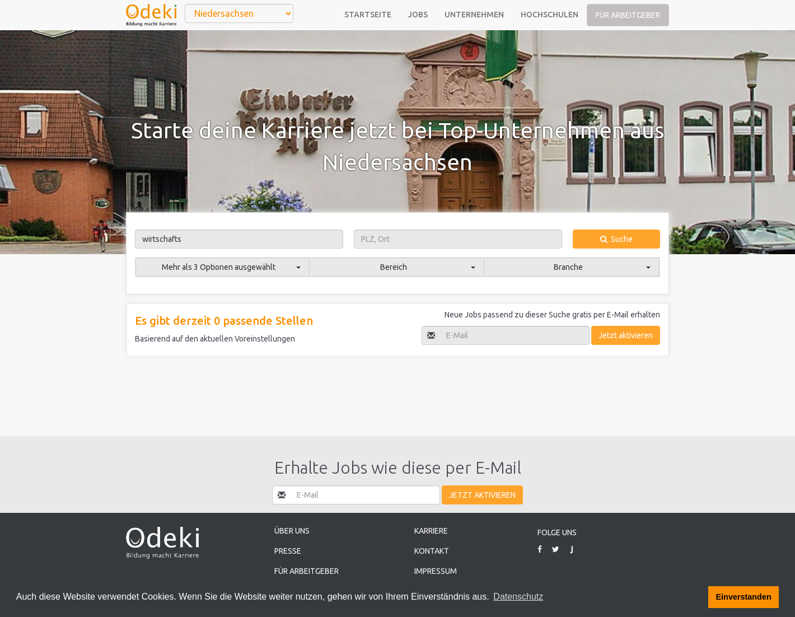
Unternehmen (474, 14)
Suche (616, 239)
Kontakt (431, 550)
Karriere (431, 530)
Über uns (292, 530)
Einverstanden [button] (743, 596)
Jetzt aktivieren (625, 335)
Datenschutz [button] (518, 596)
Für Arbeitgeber (628, 15)
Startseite (367, 14)
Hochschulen (549, 14)
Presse (287, 550)
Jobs (418, 14)
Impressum (435, 571)
